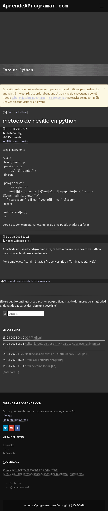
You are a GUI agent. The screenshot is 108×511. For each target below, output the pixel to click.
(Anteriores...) (11, 372)
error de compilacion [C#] (40, 366)
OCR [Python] (33, 337)
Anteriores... (77, 473)
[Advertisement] (54, 38)
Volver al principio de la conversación (27, 281)
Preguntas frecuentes (15, 419)
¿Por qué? (8, 415)
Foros (6, 449)
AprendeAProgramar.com (35, 6)
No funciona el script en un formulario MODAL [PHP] (57, 354)
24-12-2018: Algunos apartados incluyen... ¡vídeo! (30, 469)
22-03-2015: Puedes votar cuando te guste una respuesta (35, 473)
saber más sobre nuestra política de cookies (39, 98)
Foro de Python (17, 112)
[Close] (104, 89)
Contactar (15, 483)
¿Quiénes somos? (19, 487)
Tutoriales (8, 445)
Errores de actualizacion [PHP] (44, 360)
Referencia (9, 453)
